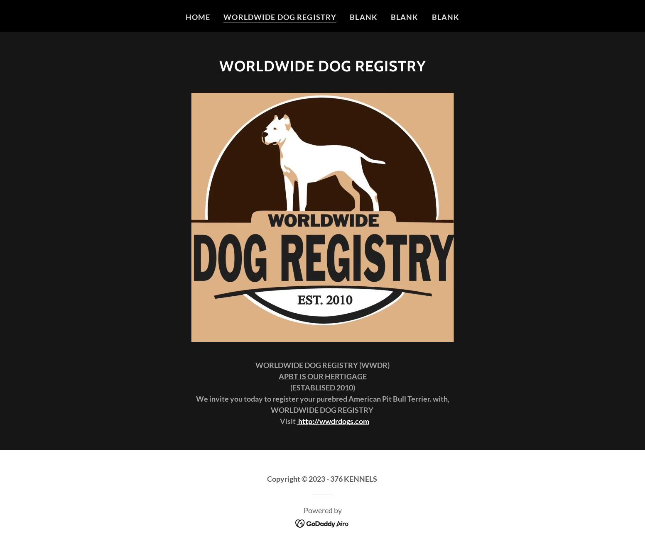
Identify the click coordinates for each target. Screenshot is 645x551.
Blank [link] (364, 17)
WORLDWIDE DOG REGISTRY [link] (279, 17)
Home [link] (198, 17)
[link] (322, 522)
